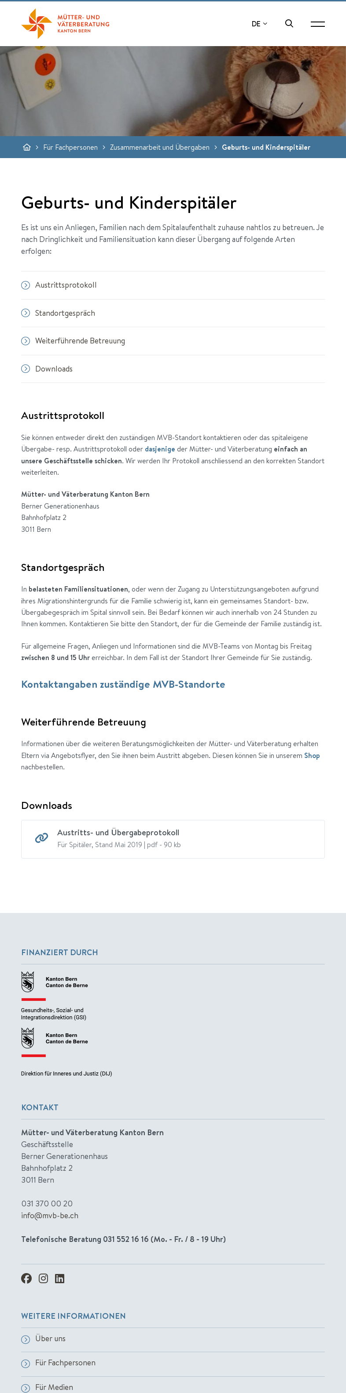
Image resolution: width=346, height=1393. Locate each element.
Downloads (47, 368)
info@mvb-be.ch (49, 1215)
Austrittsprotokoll (59, 284)
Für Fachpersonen (70, 147)
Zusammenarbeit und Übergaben (160, 147)
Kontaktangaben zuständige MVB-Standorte (123, 683)
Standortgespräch (58, 312)
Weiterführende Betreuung (73, 340)
